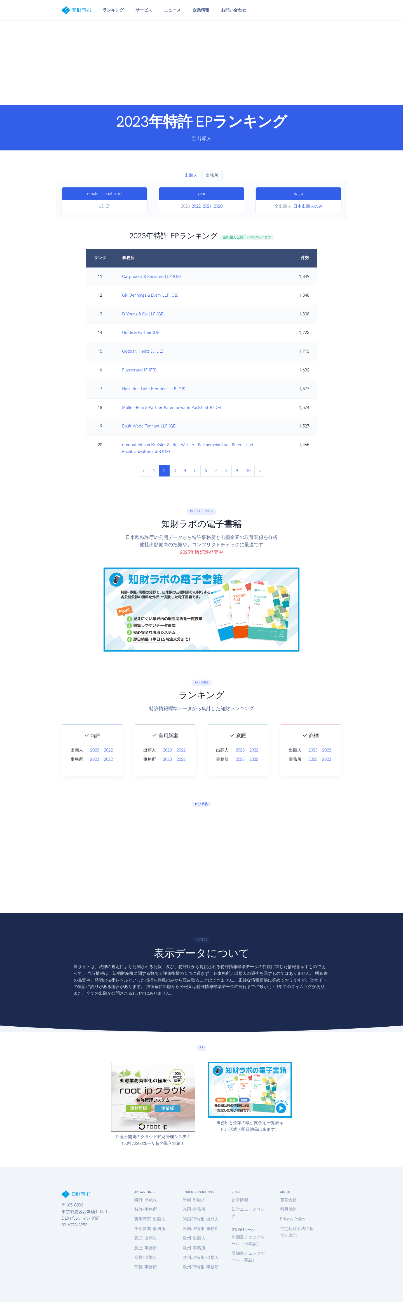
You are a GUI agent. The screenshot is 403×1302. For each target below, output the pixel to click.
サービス (143, 10)
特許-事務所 (145, 1209)
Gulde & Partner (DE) (141, 332)
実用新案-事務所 (149, 1228)
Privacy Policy (292, 1219)
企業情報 (201, 10)
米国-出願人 (194, 1199)
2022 (196, 206)
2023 (94, 763)
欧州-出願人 (194, 1238)
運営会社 (288, 1199)
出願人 (191, 175)
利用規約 (288, 1209)
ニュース (172, 10)
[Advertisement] (201, 63)
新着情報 (239, 1199)
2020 (218, 206)
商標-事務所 (145, 1267)
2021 (207, 206)
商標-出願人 (145, 1257)
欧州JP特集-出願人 (201, 1257)
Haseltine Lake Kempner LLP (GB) (153, 388)
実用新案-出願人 (149, 1219)
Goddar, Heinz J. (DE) (142, 351)
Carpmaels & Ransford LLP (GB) (151, 276)
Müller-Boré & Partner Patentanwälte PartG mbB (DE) (171, 407)
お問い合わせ (233, 10)
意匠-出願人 (145, 1238)
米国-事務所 (194, 1209)
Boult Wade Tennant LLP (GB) (149, 426)
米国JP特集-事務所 (201, 1228)
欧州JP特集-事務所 (201, 1267)
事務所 (212, 175)
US (101, 206)
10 (248, 470)
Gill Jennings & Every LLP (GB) (150, 295)
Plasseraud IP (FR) (139, 370)
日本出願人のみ (308, 206)
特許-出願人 (145, 1199)
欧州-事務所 (194, 1247)
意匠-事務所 (145, 1247)
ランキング (113, 10)
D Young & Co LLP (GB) (143, 314)
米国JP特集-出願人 (201, 1219)
